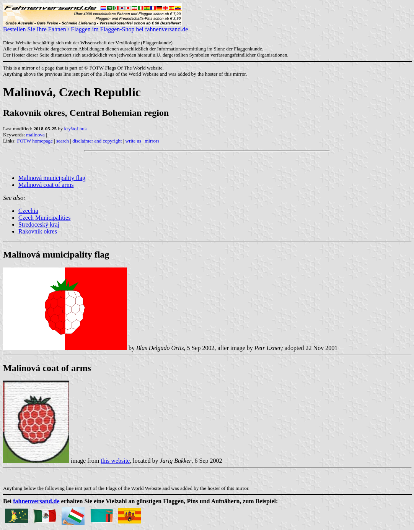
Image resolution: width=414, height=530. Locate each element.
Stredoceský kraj (38, 224)
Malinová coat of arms (45, 185)
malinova (35, 135)
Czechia (28, 210)
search (62, 141)
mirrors (152, 141)
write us (134, 141)
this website (115, 460)
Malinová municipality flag (51, 178)
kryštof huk (75, 128)
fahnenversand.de (36, 501)
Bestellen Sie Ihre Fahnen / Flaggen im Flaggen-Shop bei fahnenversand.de (95, 26)
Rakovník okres (37, 231)
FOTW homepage (34, 141)
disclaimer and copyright (97, 141)
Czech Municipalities (44, 217)
